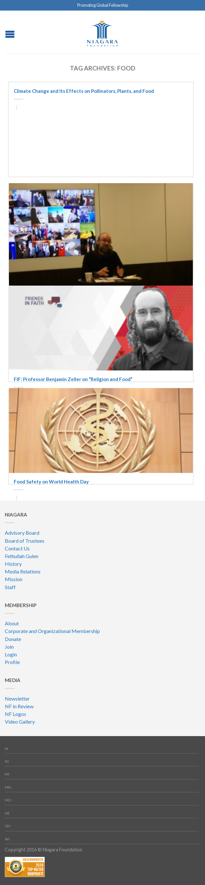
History (13, 564)
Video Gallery (20, 722)
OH (8, 826)
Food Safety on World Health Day (51, 481)
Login (11, 654)
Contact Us (17, 548)
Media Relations (23, 571)
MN (8, 787)
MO (8, 800)
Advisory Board (22, 533)
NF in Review (19, 706)
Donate (13, 639)
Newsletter (17, 698)
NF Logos (15, 714)
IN (7, 761)
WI (7, 839)
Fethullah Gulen (21, 556)
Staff (10, 587)
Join (9, 647)
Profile (12, 662)
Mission (13, 579)
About (12, 623)
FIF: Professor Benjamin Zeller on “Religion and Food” (73, 379)
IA (6, 748)
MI (7, 774)
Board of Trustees (24, 541)
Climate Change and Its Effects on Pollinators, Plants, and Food (84, 91)
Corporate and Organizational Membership (52, 631)
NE (7, 813)
